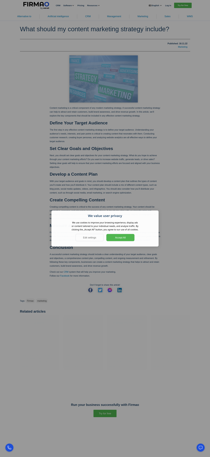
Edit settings (89, 237)
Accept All (120, 237)
